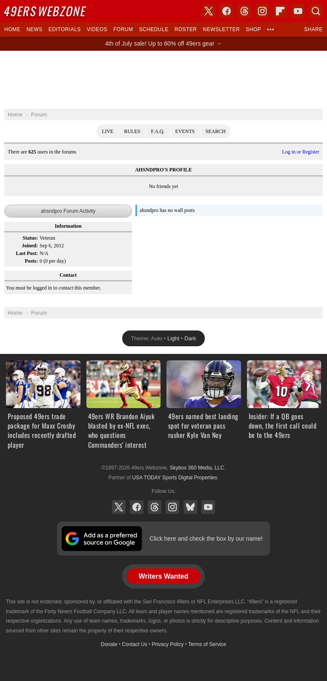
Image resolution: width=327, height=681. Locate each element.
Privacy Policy (168, 644)
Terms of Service (207, 644)
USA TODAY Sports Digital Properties (174, 478)
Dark (190, 338)
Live (107, 131)
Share (313, 29)
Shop (253, 29)
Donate (109, 644)
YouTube (208, 507)
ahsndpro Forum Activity (68, 211)
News (34, 29)
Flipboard (280, 11)
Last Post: (27, 253)
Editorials (65, 29)
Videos (97, 29)
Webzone (46, 11)
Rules (132, 131)
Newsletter (221, 29)
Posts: (31, 261)
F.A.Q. (157, 131)
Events (185, 131)
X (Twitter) (119, 507)
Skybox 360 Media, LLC (197, 468)
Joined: (30, 246)
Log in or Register (300, 152)
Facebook (136, 507)
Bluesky (190, 507)
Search (216, 131)
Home (12, 29)
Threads (154, 507)
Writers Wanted (163, 576)
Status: (30, 238)
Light (173, 338)
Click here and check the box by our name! (205, 538)
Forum (123, 29)
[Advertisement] (163, 79)
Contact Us (134, 644)
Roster (186, 29)
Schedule (153, 29)
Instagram (172, 507)
